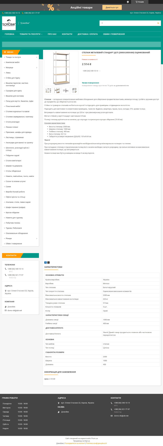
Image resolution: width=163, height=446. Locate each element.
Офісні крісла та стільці (15, 197)
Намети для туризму (14, 218)
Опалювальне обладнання (17, 233)
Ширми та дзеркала (14, 166)
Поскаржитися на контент (75, 443)
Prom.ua (94, 438)
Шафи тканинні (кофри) (15, 207)
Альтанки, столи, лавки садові (18, 202)
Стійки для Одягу (13, 78)
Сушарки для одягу (14, 91)
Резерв (9, 238)
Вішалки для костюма (15, 96)
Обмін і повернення (114, 34)
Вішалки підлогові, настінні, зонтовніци (17, 84)
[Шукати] (158, 23)
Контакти (67, 34)
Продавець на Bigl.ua (81, 441)
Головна (9, 34)
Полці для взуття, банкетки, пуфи (19, 101)
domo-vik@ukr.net (15, 310)
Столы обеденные (13, 171)
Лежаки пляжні (12, 127)
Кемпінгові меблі (12, 62)
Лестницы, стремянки (15, 137)
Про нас (52, 34)
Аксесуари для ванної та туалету (19, 143)
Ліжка (8, 73)
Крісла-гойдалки (12, 212)
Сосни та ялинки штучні (15, 181)
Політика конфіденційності (96, 443)
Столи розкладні (12, 122)
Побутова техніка (13, 223)
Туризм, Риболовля (14, 228)
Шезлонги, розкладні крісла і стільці (17, 149)
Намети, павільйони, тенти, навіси (20, 176)
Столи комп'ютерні (13, 161)
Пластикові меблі (13, 106)
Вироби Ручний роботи (15, 192)
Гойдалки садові (12, 155)
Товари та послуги (30, 34)
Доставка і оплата (88, 34)
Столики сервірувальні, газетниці (19, 117)
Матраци (9, 67)
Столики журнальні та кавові (17, 111)
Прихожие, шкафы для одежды (19, 132)
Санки (8, 187)
